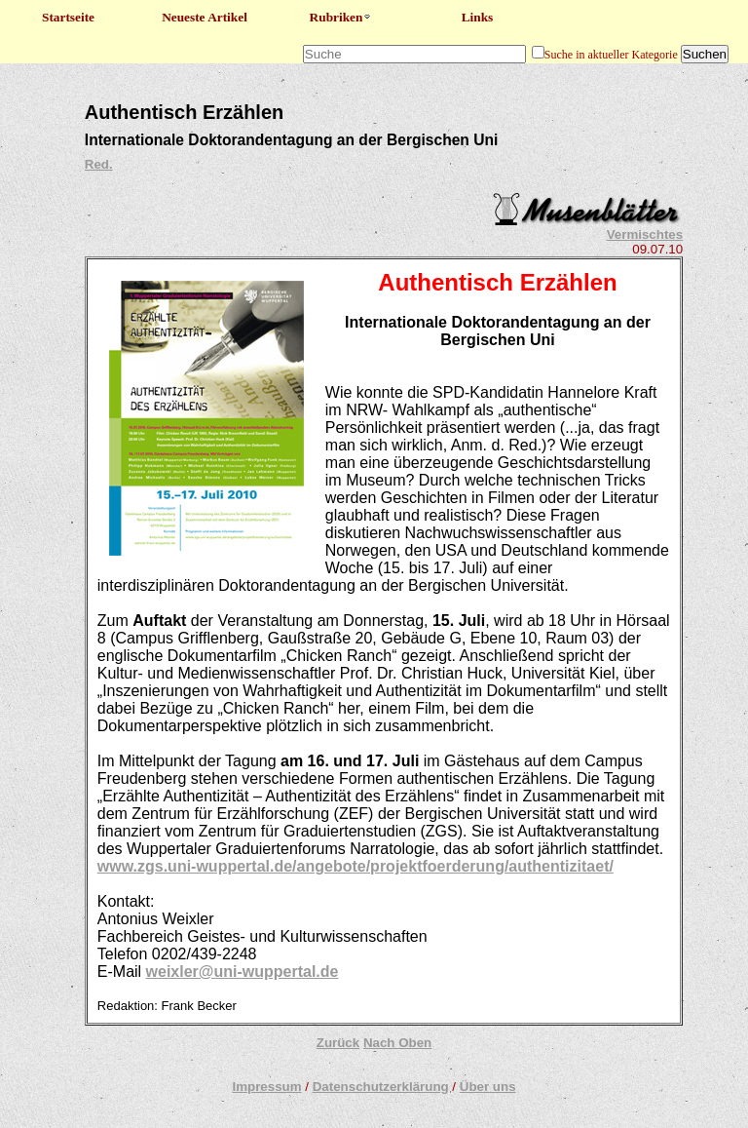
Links (478, 17)
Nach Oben (397, 1042)
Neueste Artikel (204, 17)
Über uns (488, 1086)
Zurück (338, 1042)
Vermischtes (645, 234)
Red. (99, 164)
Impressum (266, 1086)
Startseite (68, 17)
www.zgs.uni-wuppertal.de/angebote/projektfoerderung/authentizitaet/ (355, 866)
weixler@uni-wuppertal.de (242, 971)
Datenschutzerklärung (381, 1086)
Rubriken (341, 17)
